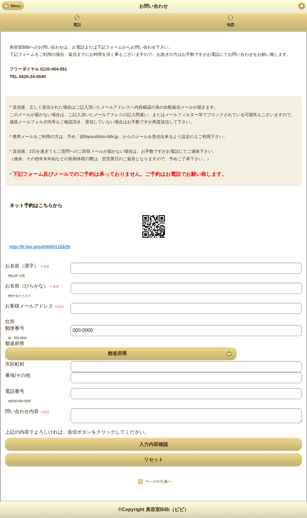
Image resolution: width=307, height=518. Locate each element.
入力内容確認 (153, 444)
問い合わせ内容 (27, 411)
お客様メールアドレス (34, 306)
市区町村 (14, 364)
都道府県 (14, 343)
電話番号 (14, 391)
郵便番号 (14, 328)
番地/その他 (17, 375)
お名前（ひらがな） (32, 285)
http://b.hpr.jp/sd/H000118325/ (40, 246)
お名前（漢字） (27, 265)
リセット (153, 459)
